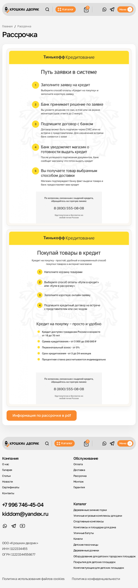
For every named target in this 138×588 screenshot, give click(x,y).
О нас (5, 464)
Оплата (78, 464)
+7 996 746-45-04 (22, 505)
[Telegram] (112, 9)
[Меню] (125, 9)
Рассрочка (80, 475)
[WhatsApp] (104, 9)
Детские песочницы (85, 544)
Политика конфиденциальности (96, 579)
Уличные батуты (83, 533)
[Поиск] (47, 9)
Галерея (7, 470)
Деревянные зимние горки (90, 510)
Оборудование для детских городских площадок (104, 556)
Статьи (6, 475)
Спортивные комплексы (88, 521)
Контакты (8, 493)
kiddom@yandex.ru (25, 514)
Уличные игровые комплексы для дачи (97, 515)
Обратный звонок (97, 9)
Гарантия (79, 487)
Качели (78, 538)
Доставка (79, 470)
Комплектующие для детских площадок (98, 567)
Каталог (65, 9)
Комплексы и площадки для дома (94, 527)
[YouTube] (22, 526)
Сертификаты (10, 487)
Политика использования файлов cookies (33, 579)
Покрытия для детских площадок (94, 562)
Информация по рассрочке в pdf (41, 415)
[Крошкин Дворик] (22, 10)
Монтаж (78, 481)
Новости (7, 481)
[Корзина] (86, 9)
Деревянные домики (86, 550)
